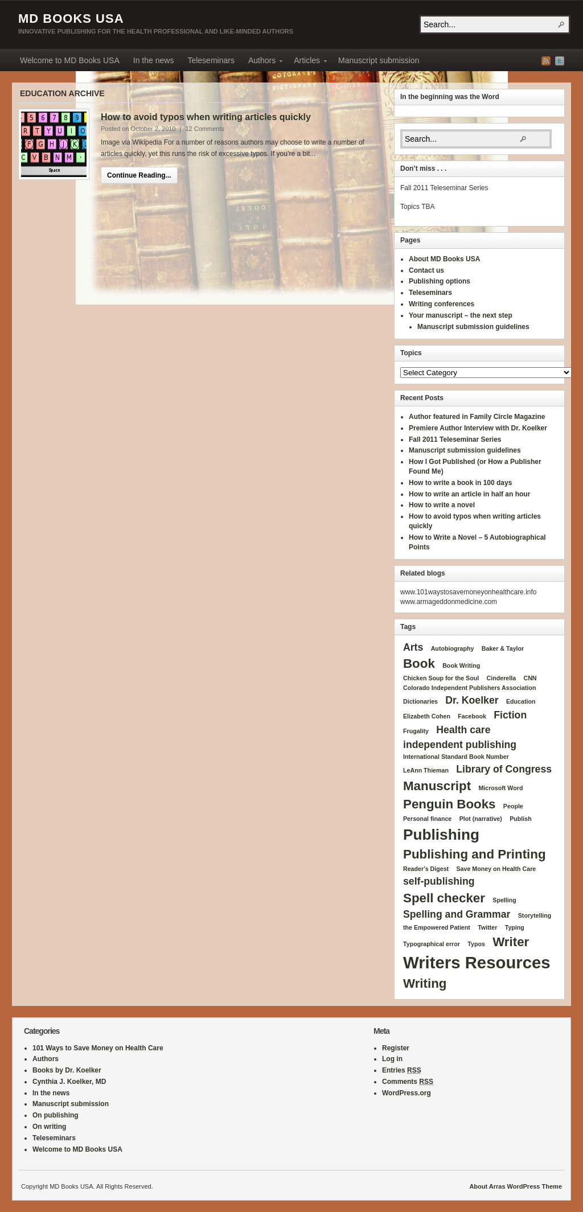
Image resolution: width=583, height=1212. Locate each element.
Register (395, 1048)
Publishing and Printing (474, 854)
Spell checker (444, 898)
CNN (529, 678)
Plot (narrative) (480, 818)
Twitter (559, 60)
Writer (510, 942)
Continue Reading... (139, 175)
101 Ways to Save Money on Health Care (97, 1048)
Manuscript (437, 786)
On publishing (55, 1115)
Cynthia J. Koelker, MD (69, 1082)
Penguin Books (449, 804)
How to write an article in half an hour (469, 494)
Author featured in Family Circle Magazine (477, 417)
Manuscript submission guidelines (473, 327)
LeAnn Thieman (426, 770)
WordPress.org (406, 1093)
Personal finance (427, 818)
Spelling (504, 900)
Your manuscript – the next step (460, 315)
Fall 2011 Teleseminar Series (455, 439)
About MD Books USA (444, 259)
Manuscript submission (378, 60)
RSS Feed (546, 60)
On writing (49, 1127)
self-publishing (439, 881)
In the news (153, 60)
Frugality (416, 731)
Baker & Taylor (503, 648)
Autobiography (452, 648)
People (513, 806)
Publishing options (439, 281)
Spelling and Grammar (456, 914)
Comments (407, 1082)
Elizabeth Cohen (426, 716)
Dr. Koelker (471, 700)
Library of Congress (504, 769)
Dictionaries (420, 701)
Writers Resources (477, 962)
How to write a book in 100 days (460, 483)
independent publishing (459, 744)
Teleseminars (210, 60)
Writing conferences (441, 304)
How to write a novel (442, 505)
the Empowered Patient (436, 927)
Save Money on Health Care (496, 868)
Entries (401, 1070)
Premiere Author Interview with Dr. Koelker (478, 428)
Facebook (472, 716)
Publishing (441, 834)
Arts (413, 647)
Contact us (426, 270)
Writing (424, 983)
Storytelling (535, 915)
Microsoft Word (500, 787)
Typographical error (431, 943)
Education (521, 701)
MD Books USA (71, 18)
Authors (261, 62)
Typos (476, 943)
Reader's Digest (426, 868)
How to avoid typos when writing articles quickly (206, 117)
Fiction (510, 715)
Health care (463, 730)
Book (419, 663)
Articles (307, 62)
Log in (392, 1059)
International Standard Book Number (456, 756)
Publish (520, 818)
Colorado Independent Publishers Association (469, 687)
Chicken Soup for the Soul (441, 678)
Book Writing (461, 665)
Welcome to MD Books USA (70, 60)
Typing (514, 927)
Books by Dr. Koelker (66, 1070)
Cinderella (501, 678)
